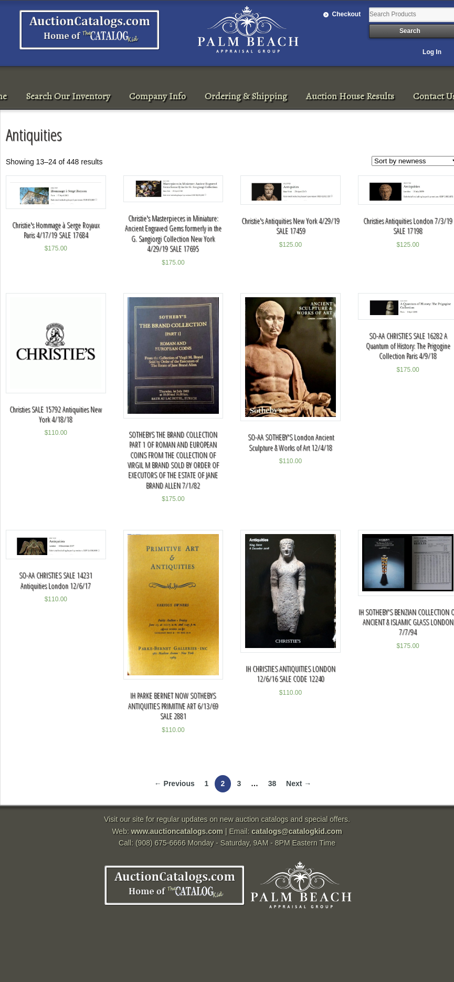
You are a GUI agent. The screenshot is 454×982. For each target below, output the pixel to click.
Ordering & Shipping (246, 96)
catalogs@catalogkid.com (296, 831)
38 (272, 783)
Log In (432, 52)
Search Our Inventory (68, 96)
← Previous (174, 783)
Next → (298, 783)
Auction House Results (350, 96)
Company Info (157, 96)
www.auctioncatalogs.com (177, 831)
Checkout (346, 14)
